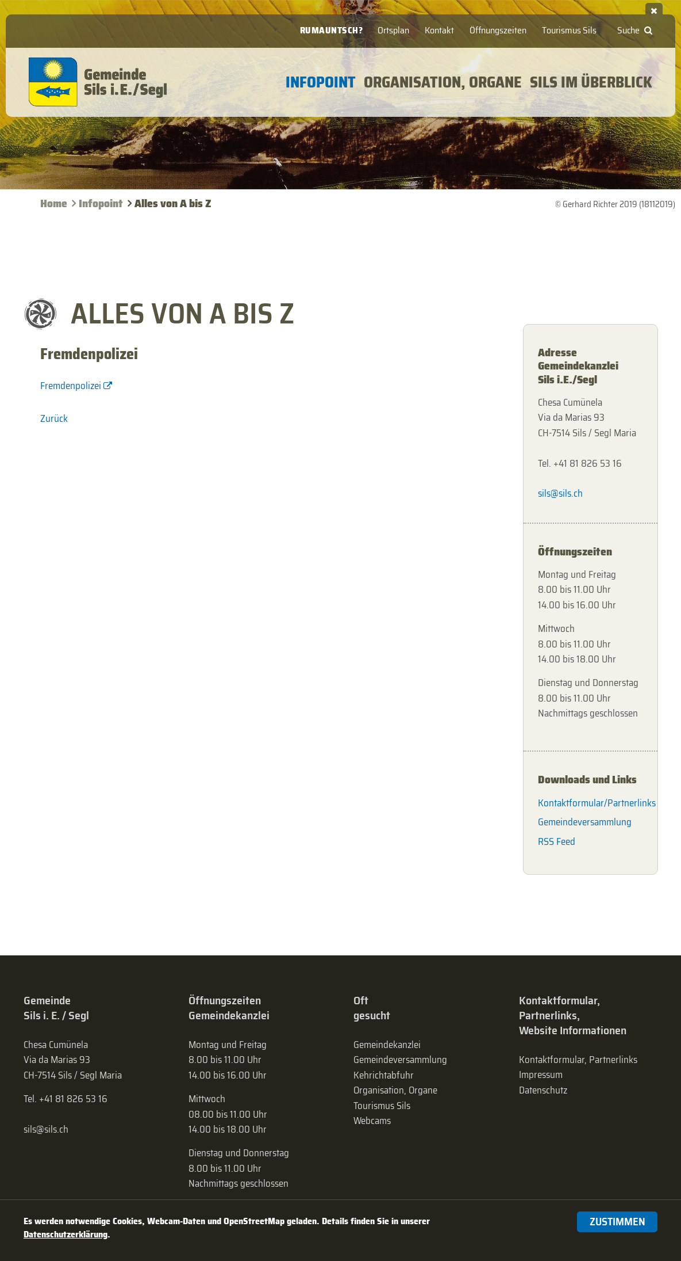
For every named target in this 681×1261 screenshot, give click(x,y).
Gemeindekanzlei (387, 1044)
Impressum (541, 1074)
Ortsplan (393, 30)
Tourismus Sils (569, 30)
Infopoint (101, 203)
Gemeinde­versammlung (400, 1059)
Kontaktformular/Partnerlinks (590, 802)
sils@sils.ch (560, 493)
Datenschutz (543, 1090)
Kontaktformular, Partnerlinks (578, 1059)
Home (53, 203)
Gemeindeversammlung (585, 821)
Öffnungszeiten (498, 30)
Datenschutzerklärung (65, 1234)
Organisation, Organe (395, 1090)
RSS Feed (556, 841)
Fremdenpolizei (70, 385)
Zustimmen (617, 1221)
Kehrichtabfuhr (383, 1075)
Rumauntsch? (331, 30)
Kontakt (439, 30)
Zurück (54, 418)
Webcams (372, 1120)
